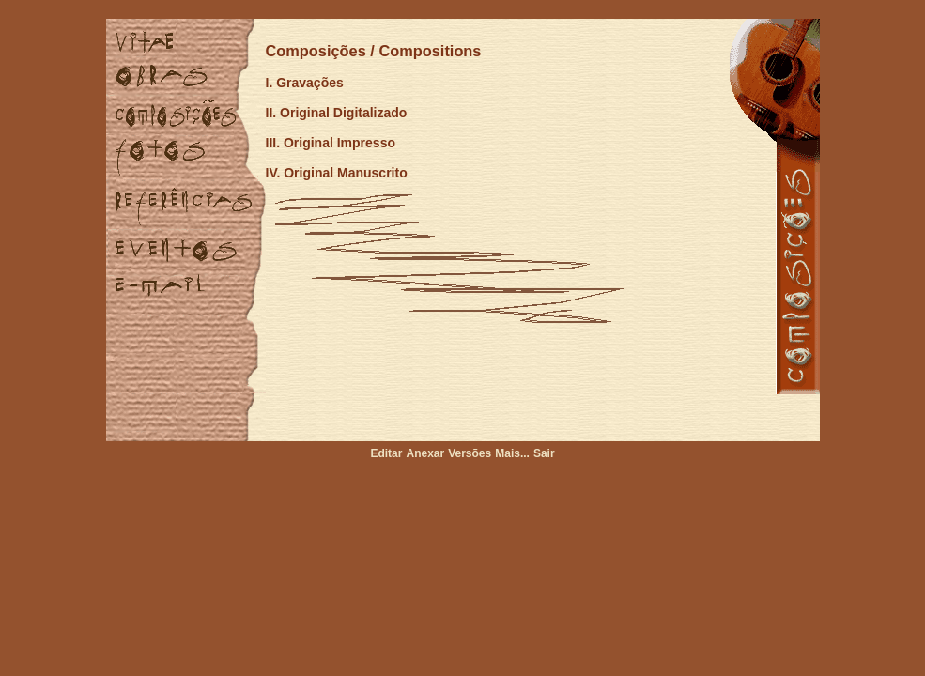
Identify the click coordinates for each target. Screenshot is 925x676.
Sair (544, 453)
